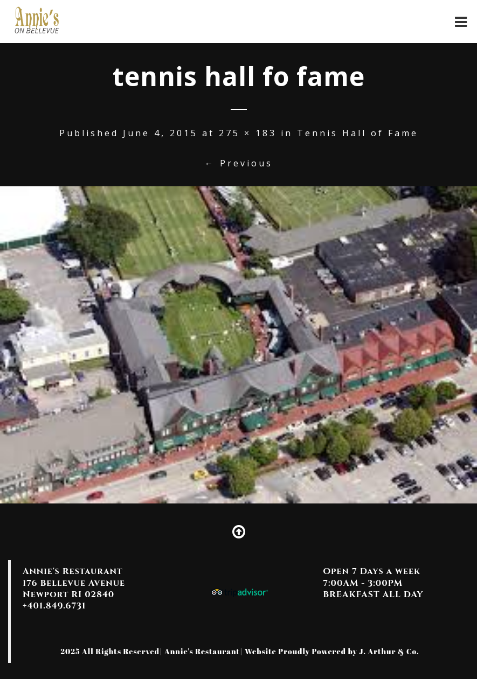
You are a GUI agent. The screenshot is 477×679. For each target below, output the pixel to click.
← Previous (239, 163)
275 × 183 (247, 133)
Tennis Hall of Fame (357, 133)
